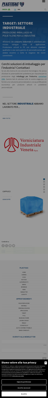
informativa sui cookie (18, 376)
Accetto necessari (24, 388)
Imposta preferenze (24, 382)
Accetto (24, 394)
